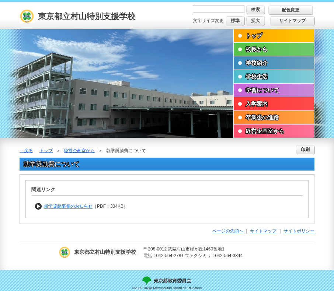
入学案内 (257, 104)
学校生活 (257, 76)
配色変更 (290, 10)
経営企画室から (265, 131)
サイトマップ (292, 20)
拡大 (255, 20)
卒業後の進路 (262, 117)
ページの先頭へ (227, 231)
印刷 (305, 149)
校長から (257, 49)
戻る (28, 150)
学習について (262, 90)
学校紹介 (257, 63)
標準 (235, 20)
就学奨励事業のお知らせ (68, 206)
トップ (254, 35)
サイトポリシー (298, 231)
